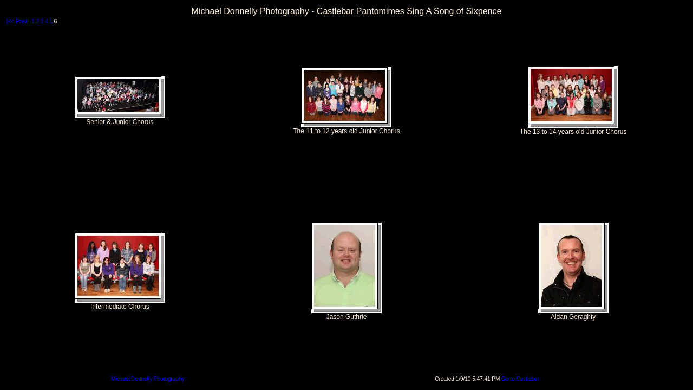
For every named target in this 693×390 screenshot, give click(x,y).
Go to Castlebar (520, 379)
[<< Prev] (17, 21)
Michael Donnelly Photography (148, 379)
